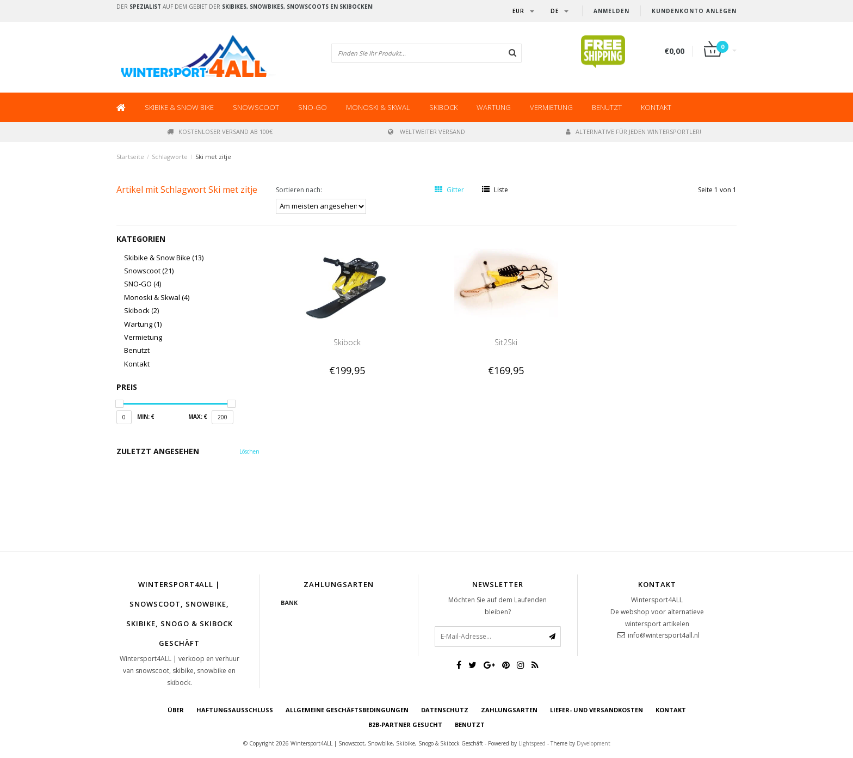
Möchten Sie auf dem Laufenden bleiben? (497, 605)
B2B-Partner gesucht (405, 724)
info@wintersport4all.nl (664, 635)
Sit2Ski (506, 342)
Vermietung (551, 107)
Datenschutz (444, 710)
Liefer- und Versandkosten (596, 710)
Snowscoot (256, 107)
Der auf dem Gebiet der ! (245, 6)
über (176, 710)
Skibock (443, 107)
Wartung (494, 107)
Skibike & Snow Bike (179, 107)
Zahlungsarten (509, 710)
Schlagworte (170, 156)
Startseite (130, 156)
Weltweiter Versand (426, 131)
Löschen (249, 451)
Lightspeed (532, 743)
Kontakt (656, 107)
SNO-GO (312, 107)
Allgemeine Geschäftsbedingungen (347, 710)
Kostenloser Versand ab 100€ (220, 131)
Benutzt (607, 107)
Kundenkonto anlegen (694, 11)
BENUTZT (470, 724)
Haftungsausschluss (234, 710)
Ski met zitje (213, 156)
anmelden (611, 11)
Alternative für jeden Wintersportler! (633, 131)
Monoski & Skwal (378, 107)
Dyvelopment (593, 743)
